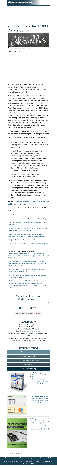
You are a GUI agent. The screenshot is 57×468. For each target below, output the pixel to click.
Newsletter (23, 308)
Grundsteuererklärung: (28, 313)
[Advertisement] (28, 13)
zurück (12, 215)
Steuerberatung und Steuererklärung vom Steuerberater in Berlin (28, 458)
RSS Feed (34, 308)
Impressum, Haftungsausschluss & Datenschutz (18, 461)
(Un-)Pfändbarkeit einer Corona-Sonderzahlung (23, 240)
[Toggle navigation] (46, 2)
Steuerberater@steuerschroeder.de (30, 331)
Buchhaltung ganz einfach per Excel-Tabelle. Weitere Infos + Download (40, 400)
